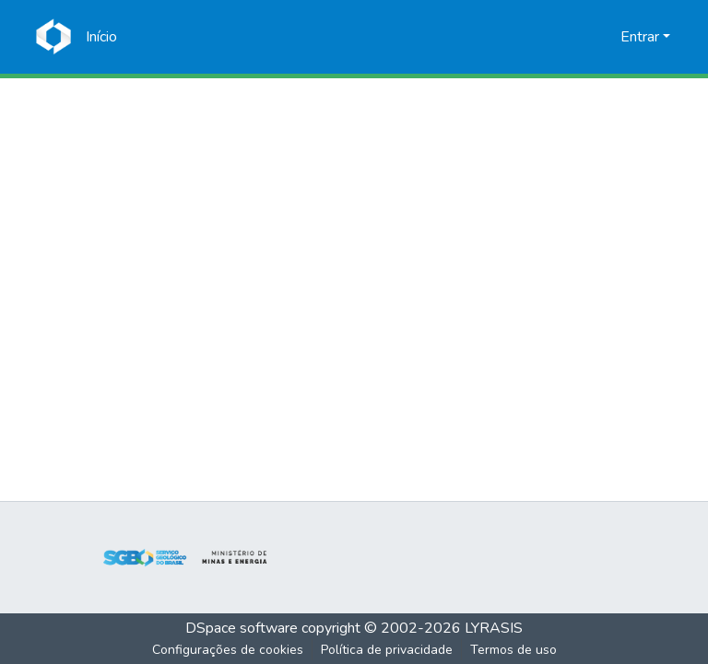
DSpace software (241, 628)
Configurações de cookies (227, 649)
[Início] (101, 37)
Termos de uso (513, 649)
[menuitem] (603, 37)
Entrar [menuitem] (639, 37)
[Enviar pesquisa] (576, 37)
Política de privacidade (387, 649)
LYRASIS (494, 628)
